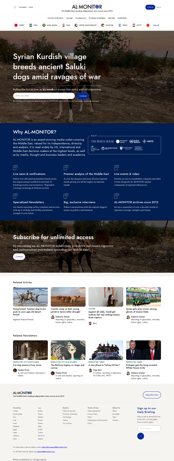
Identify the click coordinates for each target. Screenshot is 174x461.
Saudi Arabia (17, 414)
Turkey (15, 411)
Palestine (16, 426)
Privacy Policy (92, 414)
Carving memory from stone (27, 365)
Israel (15, 423)
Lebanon (16, 435)
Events (31, 7)
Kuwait (40, 420)
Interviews (122, 18)
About (114, 411)
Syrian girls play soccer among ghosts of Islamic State (141, 310)
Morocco (41, 435)
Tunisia (40, 432)
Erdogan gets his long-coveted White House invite (141, 366)
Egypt (15, 429)
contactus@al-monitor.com (45, 451)
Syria (15, 439)
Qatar (15, 432)
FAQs (89, 417)
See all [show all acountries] (156, 25)
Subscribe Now (152, 394)
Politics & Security (55, 18)
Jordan (40, 411)
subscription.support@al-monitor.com (54, 447)
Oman (40, 414)
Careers (115, 420)
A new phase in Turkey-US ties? (104, 365)
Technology (81, 18)
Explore (111, 18)
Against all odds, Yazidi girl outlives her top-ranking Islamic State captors (104, 314)
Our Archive (67, 423)
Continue (19, 256)
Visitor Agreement (94, 411)
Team (114, 417)
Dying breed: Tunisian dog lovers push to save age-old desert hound (29, 311)
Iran (14, 417)
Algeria (40, 439)
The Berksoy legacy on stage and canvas (67, 366)
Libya (39, 426)
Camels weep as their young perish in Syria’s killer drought (65, 310)
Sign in (158, 7)
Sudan (40, 429)
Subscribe (150, 7)
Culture (69, 18)
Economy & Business (97, 18)
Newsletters (23, 7)
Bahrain (40, 417)
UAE (14, 420)
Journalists (115, 414)
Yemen (40, 423)
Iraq (39, 408)
